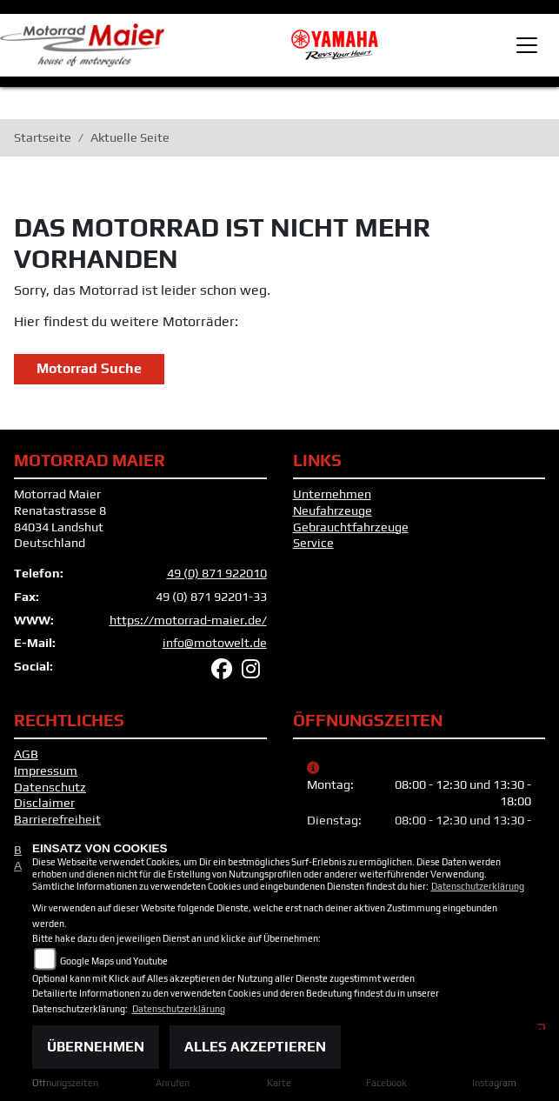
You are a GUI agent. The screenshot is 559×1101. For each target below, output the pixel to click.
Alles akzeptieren (255, 1046)
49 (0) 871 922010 (217, 573)
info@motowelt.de (215, 643)
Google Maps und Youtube (114, 961)
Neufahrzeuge (332, 510)
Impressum (45, 770)
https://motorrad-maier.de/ (188, 620)
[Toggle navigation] (527, 45)
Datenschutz (50, 787)
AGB (26, 754)
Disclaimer (44, 803)
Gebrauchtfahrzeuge (351, 527)
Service (313, 543)
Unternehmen (332, 494)
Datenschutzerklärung (477, 886)
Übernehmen (95, 1046)
